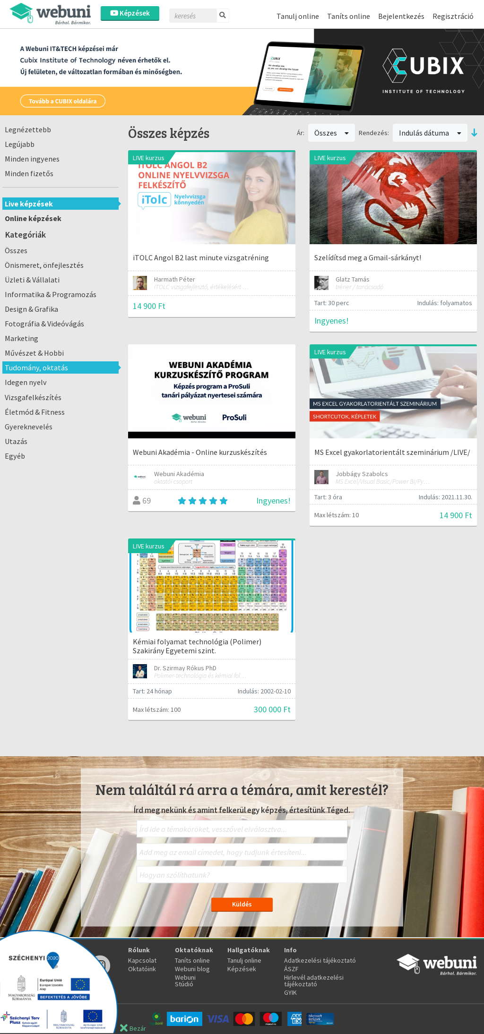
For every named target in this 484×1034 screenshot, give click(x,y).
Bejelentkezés (401, 16)
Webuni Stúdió (185, 980)
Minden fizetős (29, 173)
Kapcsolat (142, 960)
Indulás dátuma (430, 132)
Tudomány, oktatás (36, 367)
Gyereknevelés (28, 426)
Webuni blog (192, 969)
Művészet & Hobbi (34, 353)
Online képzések (33, 218)
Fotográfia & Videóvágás (44, 323)
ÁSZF (291, 969)
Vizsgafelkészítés (33, 397)
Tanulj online (298, 16)
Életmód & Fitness (35, 412)
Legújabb (20, 144)
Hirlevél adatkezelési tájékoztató (314, 980)
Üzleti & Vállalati (32, 279)
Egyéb (15, 456)
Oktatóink (142, 969)
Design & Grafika (31, 309)
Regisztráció (453, 16)
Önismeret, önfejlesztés (44, 265)
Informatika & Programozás (50, 294)
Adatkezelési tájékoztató (320, 960)
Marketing (21, 338)
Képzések (130, 13)
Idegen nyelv (26, 382)
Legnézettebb (28, 129)
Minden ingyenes (32, 158)
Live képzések (29, 203)
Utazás (16, 441)
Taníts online (348, 16)
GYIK (290, 992)
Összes (16, 250)
